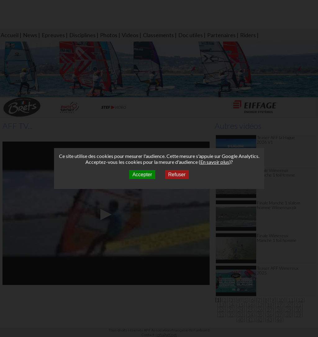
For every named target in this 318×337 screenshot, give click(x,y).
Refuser (177, 174)
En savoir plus (214, 162)
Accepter (142, 174)
